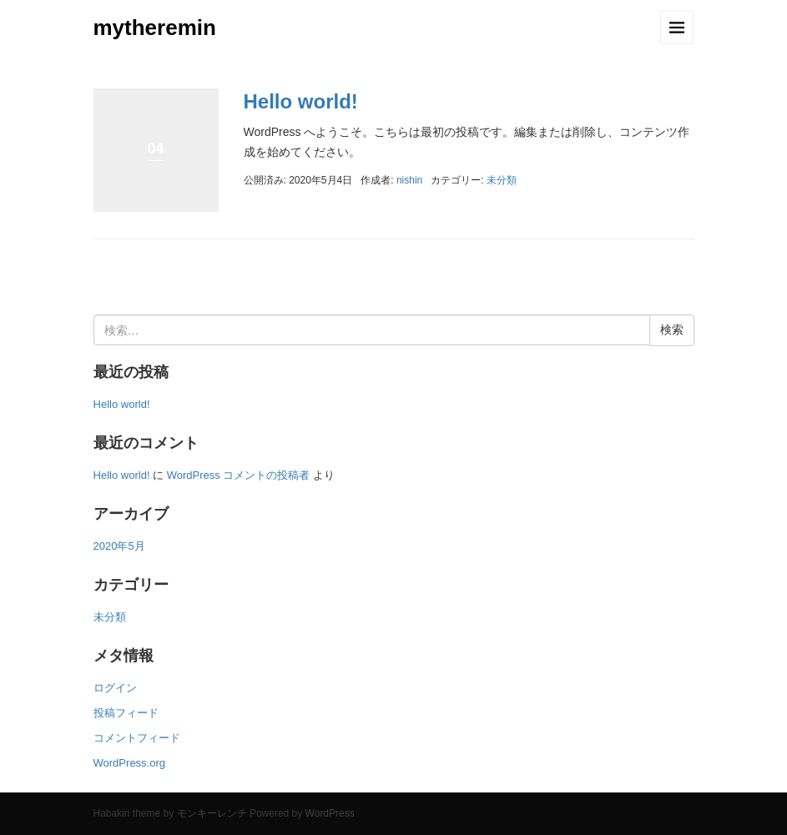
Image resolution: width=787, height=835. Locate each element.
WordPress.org (129, 763)
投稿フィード (126, 713)
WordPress (330, 813)
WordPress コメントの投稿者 (238, 475)
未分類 (502, 180)
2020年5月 (119, 546)
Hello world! (301, 101)
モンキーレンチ (212, 813)
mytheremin (154, 27)
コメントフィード (136, 738)
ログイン (115, 688)
